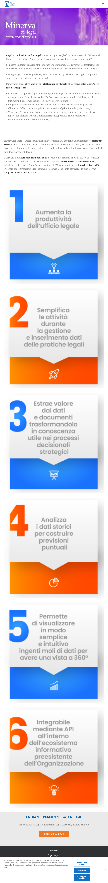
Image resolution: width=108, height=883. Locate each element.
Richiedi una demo (54, 834)
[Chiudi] (105, 870)
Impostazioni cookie (82, 864)
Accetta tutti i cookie (82, 878)
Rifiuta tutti (81, 871)
